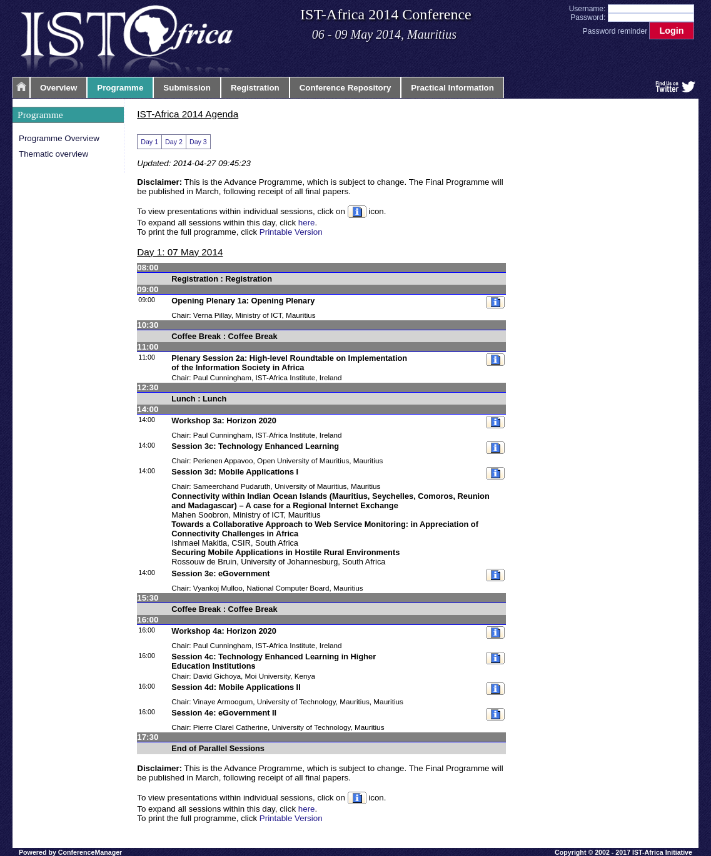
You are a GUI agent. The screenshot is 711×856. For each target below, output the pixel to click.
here (306, 222)
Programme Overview (59, 138)
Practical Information (452, 87)
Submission (187, 87)
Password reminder (615, 31)
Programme (120, 87)
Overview (58, 87)
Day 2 (174, 141)
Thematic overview (53, 154)
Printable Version (291, 232)
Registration (255, 87)
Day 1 (149, 141)
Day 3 (198, 141)
